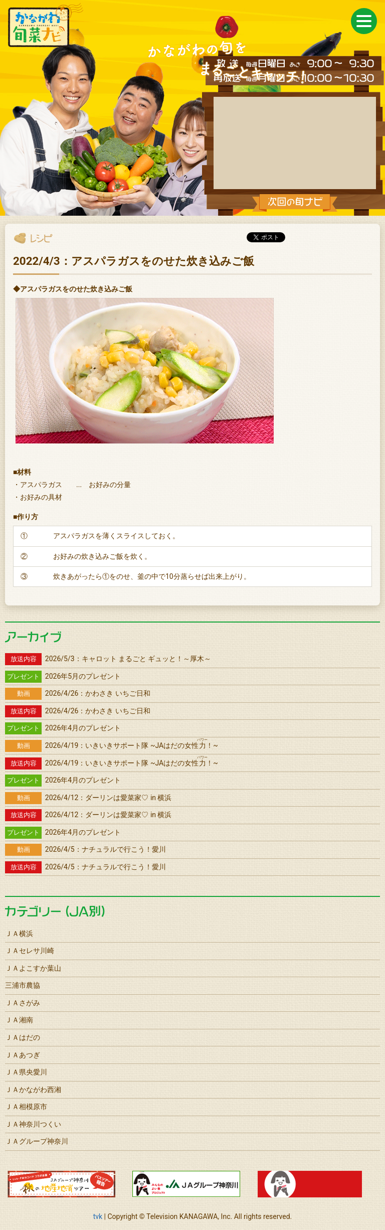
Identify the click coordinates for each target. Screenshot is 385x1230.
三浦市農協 (22, 985)
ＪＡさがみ (22, 1003)
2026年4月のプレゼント (63, 728)
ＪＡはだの (22, 1037)
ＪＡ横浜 (19, 934)
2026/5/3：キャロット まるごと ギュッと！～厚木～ (108, 659)
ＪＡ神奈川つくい (33, 1124)
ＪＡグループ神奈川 (36, 1141)
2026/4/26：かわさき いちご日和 (77, 693)
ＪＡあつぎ (22, 1055)
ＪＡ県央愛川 (26, 1072)
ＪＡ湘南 (19, 1020)
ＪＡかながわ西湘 (33, 1090)
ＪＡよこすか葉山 (33, 968)
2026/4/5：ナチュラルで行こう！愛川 (85, 849)
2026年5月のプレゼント (63, 676)
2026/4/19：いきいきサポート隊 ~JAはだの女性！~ (111, 745)
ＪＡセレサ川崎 (29, 951)
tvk (97, 1216)
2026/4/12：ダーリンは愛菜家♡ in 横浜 (88, 798)
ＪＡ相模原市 (26, 1107)
